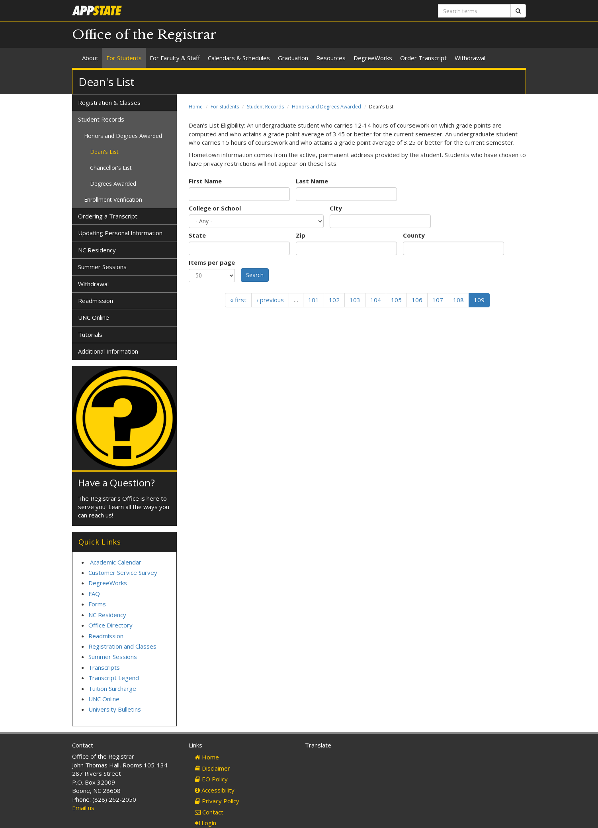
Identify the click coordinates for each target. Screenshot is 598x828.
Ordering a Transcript (107, 216)
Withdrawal (470, 58)
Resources (331, 58)
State (197, 235)
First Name (205, 181)
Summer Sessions (102, 267)
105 (396, 300)
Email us (83, 808)
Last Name (312, 181)
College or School (215, 208)
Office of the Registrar (144, 35)
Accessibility (215, 790)
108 (458, 300)
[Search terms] (474, 11)
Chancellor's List (111, 167)
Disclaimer (212, 768)
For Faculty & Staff (175, 58)
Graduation (293, 58)
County (414, 235)
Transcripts (104, 667)
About (90, 58)
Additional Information (108, 351)
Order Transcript (423, 58)
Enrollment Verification (113, 199)
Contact (209, 812)
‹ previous (270, 300)
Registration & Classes (109, 102)
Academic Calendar (115, 562)
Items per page (212, 262)
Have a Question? (116, 482)
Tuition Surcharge (112, 688)
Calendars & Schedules (239, 58)
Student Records (265, 106)
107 (437, 300)
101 (313, 300)
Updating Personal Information (120, 233)
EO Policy (211, 779)
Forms (97, 604)
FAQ (94, 594)
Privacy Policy (217, 801)
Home (196, 106)
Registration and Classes (122, 646)
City (336, 208)
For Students (124, 58)
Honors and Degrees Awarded (326, 106)
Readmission (95, 301)
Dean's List (104, 151)
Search (255, 275)
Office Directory (110, 625)
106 (417, 300)
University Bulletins (114, 709)
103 (355, 300)
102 (334, 300)
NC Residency (97, 250)
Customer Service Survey (122, 572)
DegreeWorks (373, 58)
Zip (300, 235)
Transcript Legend (113, 678)
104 (375, 300)
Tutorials (90, 334)
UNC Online (93, 317)
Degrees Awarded (113, 183)
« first (238, 300)
